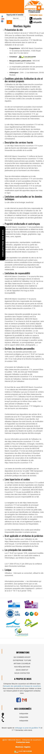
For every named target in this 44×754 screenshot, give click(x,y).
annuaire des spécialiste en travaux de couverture (22, 686)
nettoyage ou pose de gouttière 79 (27, 728)
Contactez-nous (23, 742)
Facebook (18, 700)
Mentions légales (23, 747)
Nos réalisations (22, 667)
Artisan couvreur (22, 663)
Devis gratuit (22, 670)
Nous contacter (22, 673)
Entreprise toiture (22, 660)
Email (24, 700)
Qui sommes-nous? (22, 657)
